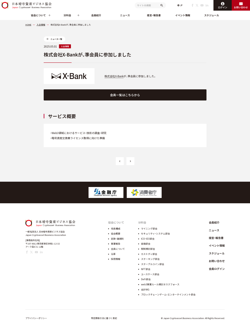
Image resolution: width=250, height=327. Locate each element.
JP (181, 5)
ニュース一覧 (56, 39)
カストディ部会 (149, 254)
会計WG (145, 289)
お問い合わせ (217, 261)
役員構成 (115, 228)
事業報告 (115, 243)
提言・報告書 (154, 15)
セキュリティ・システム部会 (155, 233)
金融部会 (145, 243)
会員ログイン (217, 269)
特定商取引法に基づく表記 (104, 318)
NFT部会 (145, 269)
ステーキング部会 (150, 259)
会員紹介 (96, 15)
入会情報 (65, 46)
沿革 (113, 254)
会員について (118, 248)
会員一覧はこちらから (125, 95)
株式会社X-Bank (114, 76)
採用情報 (115, 259)
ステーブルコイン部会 (152, 264)
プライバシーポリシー (36, 318)
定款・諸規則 (117, 238)
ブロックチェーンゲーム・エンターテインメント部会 (168, 294)
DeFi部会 (146, 279)
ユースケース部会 (150, 274)
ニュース (125, 15)
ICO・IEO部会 (147, 238)
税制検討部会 (148, 248)
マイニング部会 (149, 228)
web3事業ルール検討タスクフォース (160, 284)
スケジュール (211, 15)
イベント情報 (182, 15)
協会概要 (115, 233)
